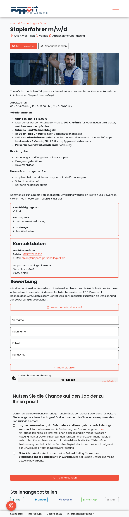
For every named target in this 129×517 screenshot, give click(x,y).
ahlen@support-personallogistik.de (43, 258)
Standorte (16, 514)
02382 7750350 (32, 254)
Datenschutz (54, 514)
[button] (17, 499)
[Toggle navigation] (114, 9)
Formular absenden (65, 477)
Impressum (35, 514)
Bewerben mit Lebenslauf (64, 307)
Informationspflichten (80, 514)
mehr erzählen (64, 367)
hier (101, 429)
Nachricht (54, 46)
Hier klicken (68, 380)
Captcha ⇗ (110, 381)
